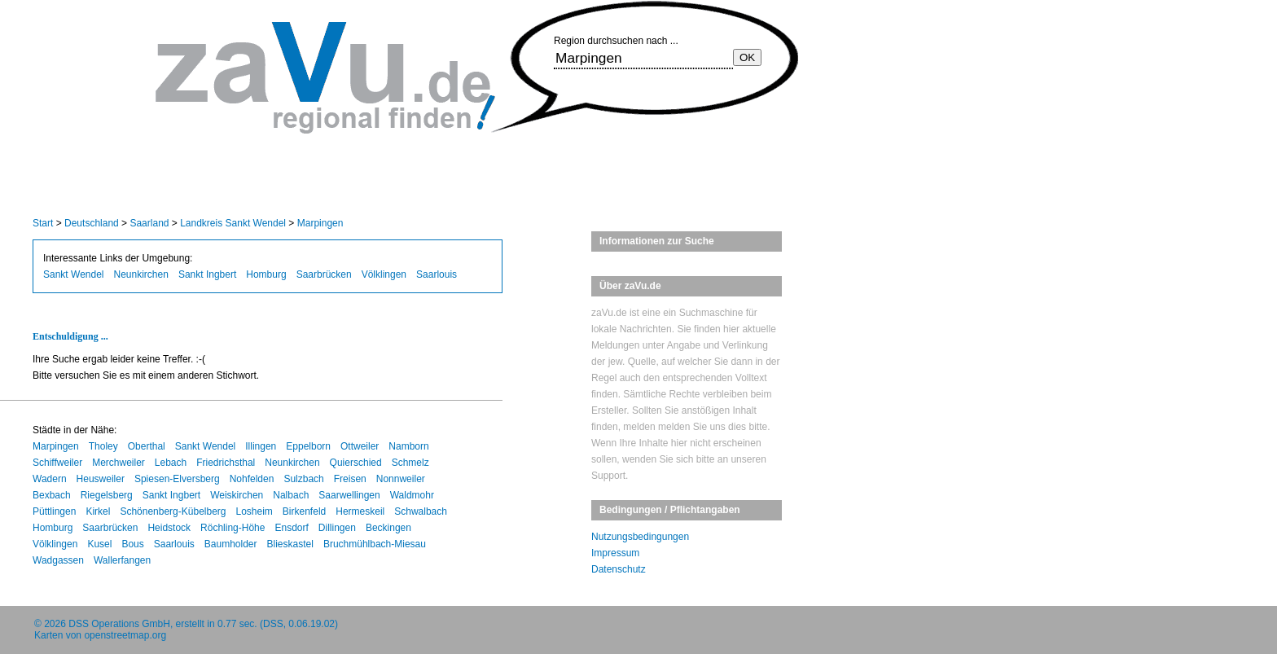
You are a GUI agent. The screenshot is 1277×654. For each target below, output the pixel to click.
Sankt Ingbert (207, 274)
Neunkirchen (141, 274)
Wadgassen (58, 560)
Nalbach (291, 495)
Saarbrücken (324, 274)
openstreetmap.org (125, 635)
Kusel (99, 544)
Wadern (50, 479)
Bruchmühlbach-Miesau (374, 544)
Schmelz (410, 462)
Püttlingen (54, 511)
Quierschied (356, 462)
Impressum (615, 553)
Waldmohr (412, 495)
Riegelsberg (107, 495)
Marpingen (320, 223)
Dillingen (337, 527)
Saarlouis (436, 274)
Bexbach (52, 495)
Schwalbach (420, 511)
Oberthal (146, 446)
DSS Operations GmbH (119, 624)
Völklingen (384, 274)
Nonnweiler (400, 479)
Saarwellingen (349, 495)
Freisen (350, 479)
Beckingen (388, 527)
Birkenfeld (304, 511)
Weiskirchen (236, 495)
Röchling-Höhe (232, 527)
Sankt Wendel (73, 274)
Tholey (103, 446)
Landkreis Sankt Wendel (233, 223)
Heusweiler (101, 479)
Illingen (260, 446)
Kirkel (98, 511)
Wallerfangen (122, 560)
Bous (132, 544)
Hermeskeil (360, 511)
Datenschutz (618, 569)
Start (43, 223)
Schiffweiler (57, 462)
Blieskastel (290, 544)
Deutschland (91, 223)
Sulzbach (303, 479)
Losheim (254, 511)
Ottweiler (359, 446)
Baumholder (230, 544)
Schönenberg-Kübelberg (173, 511)
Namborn (408, 446)
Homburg (266, 274)
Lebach (171, 462)
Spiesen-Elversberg (177, 479)
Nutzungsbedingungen (640, 536)
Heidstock (169, 527)
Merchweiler (118, 462)
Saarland (149, 223)
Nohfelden (252, 479)
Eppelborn (308, 446)
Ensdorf (291, 527)
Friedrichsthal (225, 462)
